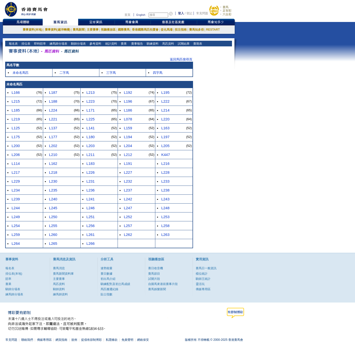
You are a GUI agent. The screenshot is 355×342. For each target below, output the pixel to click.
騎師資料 (59, 289)
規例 (74, 340)
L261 (91, 234)
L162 (53, 163)
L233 (165, 181)
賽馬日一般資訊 (206, 268)
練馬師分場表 (58, 43)
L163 (165, 128)
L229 (16, 181)
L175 (16, 137)
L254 (16, 226)
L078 (128, 119)
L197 (165, 137)
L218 (53, 172)
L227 (128, 172)
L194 (128, 137)
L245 (53, 208)
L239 (16, 199)
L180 (91, 137)
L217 (16, 172)
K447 (165, 154)
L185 (16, 110)
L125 (16, 128)
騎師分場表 (78, 43)
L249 (16, 217)
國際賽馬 (124, 29)
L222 (165, 101)
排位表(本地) (13, 273)
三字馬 (111, 73)
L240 (53, 199)
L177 (53, 137)
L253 (165, 217)
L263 (165, 234)
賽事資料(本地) (32, 29)
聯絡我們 (27, 340)
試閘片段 (154, 279)
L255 (53, 226)
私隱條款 (112, 340)
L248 (165, 208)
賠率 (8, 279)
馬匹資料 (167, 43)
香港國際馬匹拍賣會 (145, 29)
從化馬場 (167, 29)
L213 (91, 92)
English (140, 14)
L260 (53, 234)
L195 (165, 92)
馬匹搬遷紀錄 (109, 289)
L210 (53, 154)
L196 (128, 101)
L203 (91, 146)
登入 (181, 13)
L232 (128, 181)
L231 (91, 181)
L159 (128, 128)
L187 (53, 92)
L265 (53, 243)
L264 (16, 243)
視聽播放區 (108, 29)
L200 (16, 146)
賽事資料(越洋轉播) (58, 29)
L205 (165, 146)
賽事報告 (136, 43)
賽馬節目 (154, 273)
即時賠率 (39, 43)
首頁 (127, 15)
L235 (53, 190)
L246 (91, 208)
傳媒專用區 (203, 289)
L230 (53, 181)
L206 (16, 154)
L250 (53, 217)
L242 (128, 199)
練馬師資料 (60, 294)
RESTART (213, 29)
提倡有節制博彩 (91, 340)
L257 (128, 226)
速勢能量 (106, 268)
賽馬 (226, 7)
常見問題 (202, 13)
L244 (16, 208)
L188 (53, 101)
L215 (16, 101)
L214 (165, 110)
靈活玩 (200, 284)
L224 (53, 110)
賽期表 (197, 43)
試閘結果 (183, 43)
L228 (165, 172)
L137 (53, 128)
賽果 (123, 43)
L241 (91, 199)
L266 (91, 243)
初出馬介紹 (108, 279)
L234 (16, 190)
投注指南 (181, 29)
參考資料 (95, 43)
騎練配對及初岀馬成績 (115, 284)
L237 (128, 190)
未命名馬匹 (21, 73)
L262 (128, 234)
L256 (91, 226)
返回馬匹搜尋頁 (181, 59)
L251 (91, 217)
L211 (91, 154)
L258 (165, 226)
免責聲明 (127, 340)
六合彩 (227, 14)
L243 (165, 199)
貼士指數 (106, 294)
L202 (53, 146)
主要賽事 (93, 29)
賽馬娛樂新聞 (157, 289)
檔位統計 (202, 273)
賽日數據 (106, 273)
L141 (91, 128)
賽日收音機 (155, 268)
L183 (91, 163)
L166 (16, 92)
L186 (128, 110)
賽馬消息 (59, 268)
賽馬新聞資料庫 (63, 273)
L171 (91, 110)
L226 (91, 172)
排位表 (25, 43)
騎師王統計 (203, 279)
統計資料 (110, 43)
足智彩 (227, 10)
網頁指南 (61, 340)
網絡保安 (143, 340)
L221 (53, 119)
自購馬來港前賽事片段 (163, 284)
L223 (91, 101)
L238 (165, 190)
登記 (189, 13)
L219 (16, 119)
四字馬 (157, 73)
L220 (165, 119)
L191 (128, 163)
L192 (128, 92)
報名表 (13, 43)
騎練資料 (152, 43)
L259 (16, 234)
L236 (91, 190)
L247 (128, 208)
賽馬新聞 (79, 29)
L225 (91, 119)
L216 (165, 163)
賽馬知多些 (196, 29)
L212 (128, 154)
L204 (128, 146)
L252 (128, 217)
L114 (16, 163)
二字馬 (64, 73)
